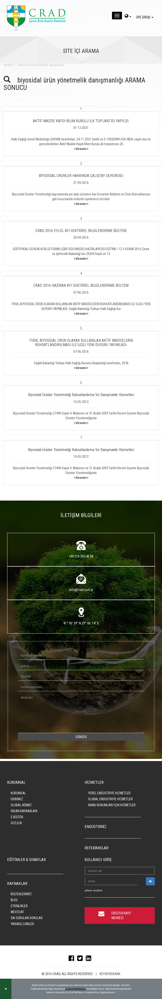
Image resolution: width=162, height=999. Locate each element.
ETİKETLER (8, 65)
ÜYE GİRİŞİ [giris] (145, 17)
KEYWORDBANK (110, 974)
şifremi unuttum (93, 890)
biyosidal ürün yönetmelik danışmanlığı (41, 65)
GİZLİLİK (16, 823)
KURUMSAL (18, 793)
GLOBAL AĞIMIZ (21, 805)
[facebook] (72, 959)
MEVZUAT (17, 912)
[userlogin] (150, 881)
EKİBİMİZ (17, 799)
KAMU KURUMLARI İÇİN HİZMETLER (112, 805)
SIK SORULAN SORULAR (27, 918)
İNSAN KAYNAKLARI (24, 811)
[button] (81, 131)
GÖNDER (81, 737)
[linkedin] (90, 959)
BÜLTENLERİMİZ (21, 894)
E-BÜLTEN (17, 817)
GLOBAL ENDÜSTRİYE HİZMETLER (110, 799)
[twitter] (81, 959)
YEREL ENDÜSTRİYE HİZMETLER (109, 793)
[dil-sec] (128, 16)
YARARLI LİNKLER (22, 924)
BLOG (14, 900)
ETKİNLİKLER (19, 906)
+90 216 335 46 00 (81, 556)
